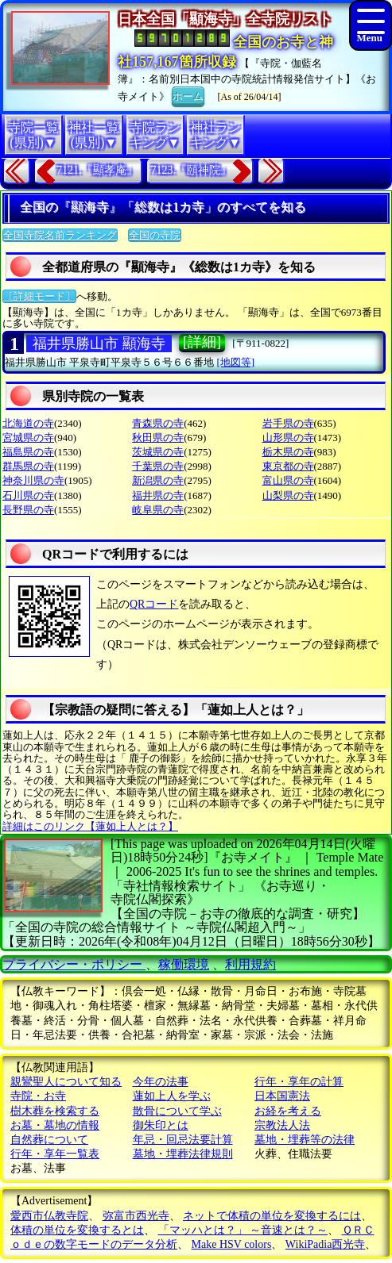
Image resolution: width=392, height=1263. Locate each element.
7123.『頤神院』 (191, 170)
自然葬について (49, 1140)
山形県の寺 (288, 437)
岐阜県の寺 (158, 510)
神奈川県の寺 (33, 480)
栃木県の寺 (288, 452)
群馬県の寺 (28, 466)
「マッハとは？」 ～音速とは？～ (243, 1230)
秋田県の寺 (158, 437)
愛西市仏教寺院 (49, 1216)
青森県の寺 (158, 423)
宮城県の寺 (28, 437)
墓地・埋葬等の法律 (304, 1140)
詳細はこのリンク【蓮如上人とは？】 (90, 826)
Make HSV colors (232, 1244)
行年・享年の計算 (298, 1082)
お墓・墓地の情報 (54, 1125)
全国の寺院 (154, 235)
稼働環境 (183, 964)
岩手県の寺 (288, 423)
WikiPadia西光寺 (325, 1244)
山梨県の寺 (288, 495)
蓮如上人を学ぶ (172, 1096)
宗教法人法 (282, 1125)
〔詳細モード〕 (39, 296)
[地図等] (236, 362)
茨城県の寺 (158, 452)
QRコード (154, 604)
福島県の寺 (28, 452)
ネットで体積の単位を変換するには (272, 1216)
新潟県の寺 (158, 480)
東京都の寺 (288, 466)
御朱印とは (160, 1125)
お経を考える (287, 1111)
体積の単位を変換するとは (77, 1230)
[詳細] (202, 342)
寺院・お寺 (38, 1096)
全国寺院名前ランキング (60, 235)
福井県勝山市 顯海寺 (99, 343)
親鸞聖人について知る (66, 1082)
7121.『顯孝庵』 (97, 170)
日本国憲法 (282, 1096)
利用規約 (250, 964)
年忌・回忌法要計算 (183, 1140)
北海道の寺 (28, 423)
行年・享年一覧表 (54, 1154)
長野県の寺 (28, 510)
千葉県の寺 (158, 466)
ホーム (188, 95)
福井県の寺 (158, 495)
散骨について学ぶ (177, 1111)
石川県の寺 (28, 495)
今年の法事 (160, 1082)
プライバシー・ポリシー (74, 964)
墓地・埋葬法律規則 (183, 1154)
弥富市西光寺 (136, 1216)
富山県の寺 (288, 480)
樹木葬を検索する (54, 1111)
